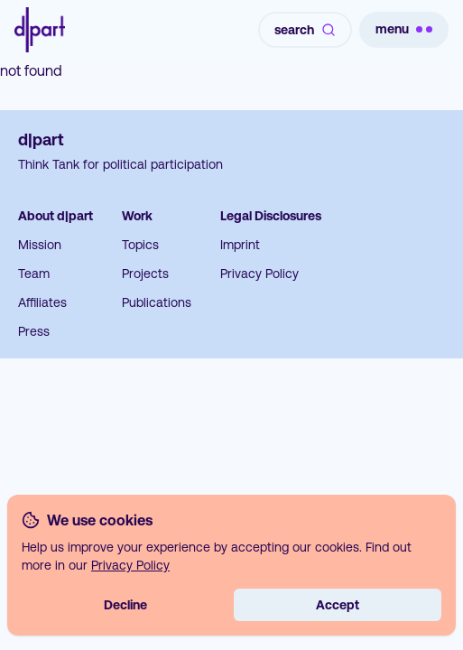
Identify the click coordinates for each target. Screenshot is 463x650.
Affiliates (42, 302)
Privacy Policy (259, 273)
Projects (145, 273)
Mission (39, 244)
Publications (156, 302)
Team (34, 273)
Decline (125, 605)
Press (34, 331)
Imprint (240, 244)
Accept (337, 605)
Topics (140, 244)
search (305, 30)
